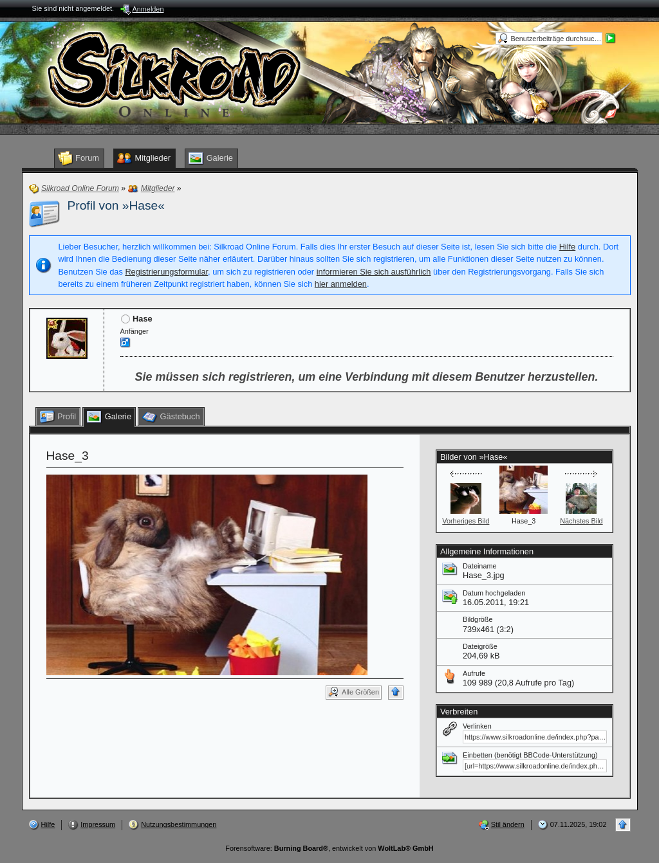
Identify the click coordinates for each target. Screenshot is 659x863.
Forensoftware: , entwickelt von (329, 848)
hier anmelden (341, 284)
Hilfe (567, 246)
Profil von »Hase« (116, 205)
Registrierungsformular (166, 272)
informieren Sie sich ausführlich (374, 272)
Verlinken (477, 726)
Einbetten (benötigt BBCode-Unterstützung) (530, 755)
